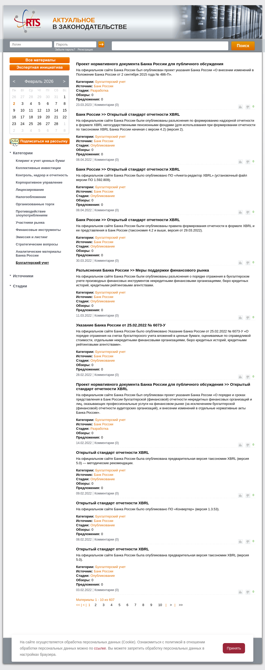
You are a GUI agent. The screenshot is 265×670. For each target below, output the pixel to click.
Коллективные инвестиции (38, 168)
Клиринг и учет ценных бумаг (40, 161)
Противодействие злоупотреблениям (31, 213)
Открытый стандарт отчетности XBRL (112, 452)
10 (160, 605)
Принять (234, 648)
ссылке (100, 648)
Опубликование (103, 145)
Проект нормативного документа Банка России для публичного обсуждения (149, 64)
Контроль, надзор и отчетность (42, 175)
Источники (23, 276)
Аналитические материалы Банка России (38, 253)
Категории (23, 153)
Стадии (20, 286)
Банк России (103, 86)
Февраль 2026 (39, 81)
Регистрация (85, 49)
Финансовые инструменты (38, 230)
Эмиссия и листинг (32, 237)
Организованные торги (35, 204)
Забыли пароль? (65, 49)
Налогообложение (31, 197)
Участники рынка (30, 222)
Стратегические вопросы (37, 244)
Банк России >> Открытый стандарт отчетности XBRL (128, 114)
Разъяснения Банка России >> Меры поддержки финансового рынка (142, 270)
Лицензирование (30, 190)
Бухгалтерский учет (32, 263)
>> (181, 605)
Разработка (99, 90)
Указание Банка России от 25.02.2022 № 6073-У (120, 325)
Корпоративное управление (39, 182)
